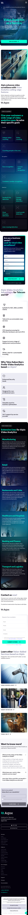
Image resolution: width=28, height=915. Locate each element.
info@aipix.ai (4, 892)
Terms (20, 282)
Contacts (3, 868)
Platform (3, 847)
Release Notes (4, 874)
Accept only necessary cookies (14, 908)
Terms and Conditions (18, 272)
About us (3, 866)
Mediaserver (3, 850)
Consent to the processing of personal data (19, 913)
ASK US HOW (13, 41)
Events (2, 873)
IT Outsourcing (4, 844)
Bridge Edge (3, 860)
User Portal (3, 849)
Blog (2, 869)
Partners (3, 880)
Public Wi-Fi (3, 842)
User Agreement (10, 913)
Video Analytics (4, 841)
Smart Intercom (4, 839)
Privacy (17, 282)
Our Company (4, 864)
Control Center (4, 852)
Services (3, 834)
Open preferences (14, 911)
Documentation (4, 883)
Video (2, 871)
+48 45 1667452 (5, 890)
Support (3, 877)
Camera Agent (4, 861)
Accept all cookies (14, 905)
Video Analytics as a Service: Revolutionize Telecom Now (14, 8)
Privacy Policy (8, 273)
